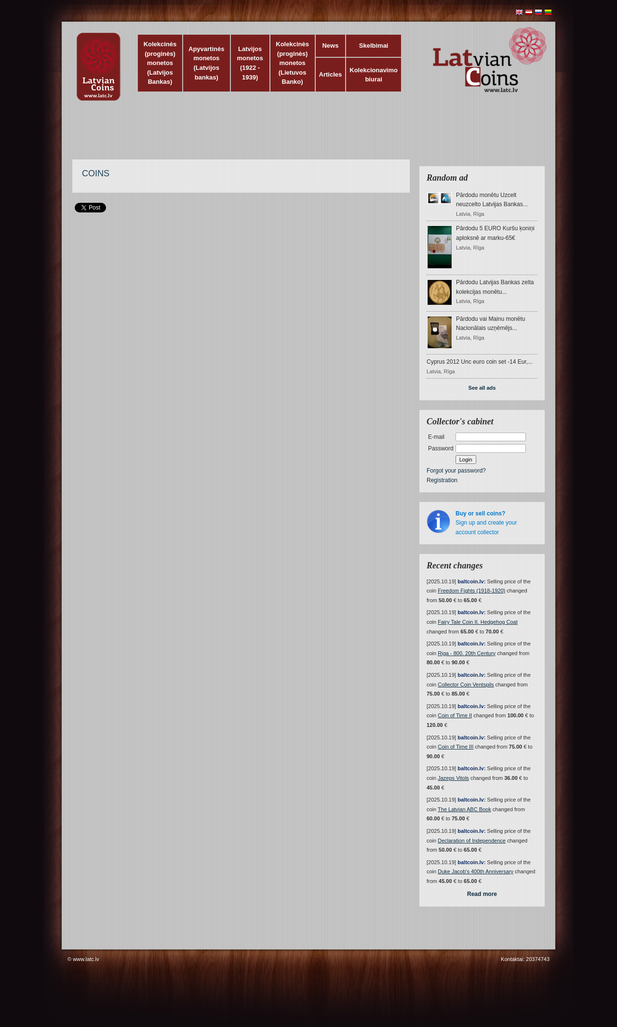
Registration (442, 480)
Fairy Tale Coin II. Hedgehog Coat (478, 622)
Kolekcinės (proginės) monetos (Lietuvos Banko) (292, 62)
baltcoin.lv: (471, 581)
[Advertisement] (306, 135)
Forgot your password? (456, 470)
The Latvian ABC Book (464, 809)
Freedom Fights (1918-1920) (471, 590)
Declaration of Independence (472, 840)
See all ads (482, 388)
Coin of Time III (455, 747)
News (330, 45)
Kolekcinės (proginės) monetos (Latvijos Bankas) (160, 62)
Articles (330, 74)
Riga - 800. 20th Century (467, 653)
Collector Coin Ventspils (466, 684)
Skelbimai (374, 45)
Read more (482, 894)
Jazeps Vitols (453, 778)
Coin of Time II (455, 715)
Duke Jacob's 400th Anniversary (475, 871)
